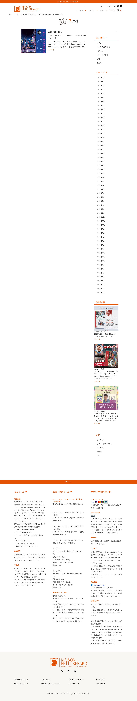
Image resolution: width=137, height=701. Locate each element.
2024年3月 (101, 165)
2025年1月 (101, 129)
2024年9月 (101, 141)
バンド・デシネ (102, 55)
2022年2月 (101, 245)
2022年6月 (101, 233)
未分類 (99, 63)
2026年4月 (101, 81)
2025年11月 (101, 89)
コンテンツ (82, 10)
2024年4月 (101, 161)
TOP (9, 14)
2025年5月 (101, 113)
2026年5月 (101, 77)
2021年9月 (101, 265)
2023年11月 (101, 181)
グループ (104, 10)
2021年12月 (101, 253)
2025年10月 (101, 93)
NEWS (16, 14)
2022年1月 (101, 249)
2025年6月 (101, 109)
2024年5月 (101, 157)
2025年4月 (101, 117)
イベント (100, 43)
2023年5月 (101, 201)
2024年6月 (101, 153)
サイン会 (100, 440)
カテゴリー (93, 10)
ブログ (109, 6)
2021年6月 (101, 277)
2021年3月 (101, 289)
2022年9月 (101, 229)
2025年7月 (101, 105)
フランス (100, 448)
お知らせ (100, 51)
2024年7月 (101, 149)
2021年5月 (101, 281)
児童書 (99, 452)
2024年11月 (101, 133)
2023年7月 (101, 193)
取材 (98, 59)
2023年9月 (101, 189)
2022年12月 (101, 217)
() (119, 10)
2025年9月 (101, 97)
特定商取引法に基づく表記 (50, 684)
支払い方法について (21, 680)
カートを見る (100, 680)
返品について (46, 680)
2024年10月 (101, 137)
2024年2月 (101, 169)
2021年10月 (101, 261)
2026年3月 (101, 85)
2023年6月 (101, 197)
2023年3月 (101, 209)
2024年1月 (101, 173)
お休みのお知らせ (103, 47)
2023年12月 (101, 177)
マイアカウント (74, 684)
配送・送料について (21, 684)
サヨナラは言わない (104, 444)
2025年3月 (101, 121)
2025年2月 (101, 125)
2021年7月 (101, 273)
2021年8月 (101, 269)
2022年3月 (101, 241)
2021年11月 (101, 257)
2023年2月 (101, 213)
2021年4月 (101, 285)
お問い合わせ (100, 684)
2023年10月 (101, 185)
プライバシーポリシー (76, 680)
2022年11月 (101, 221)
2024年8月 (101, 145)
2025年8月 (101, 101)
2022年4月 (101, 237)
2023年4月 (101, 205)
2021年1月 (101, 293)
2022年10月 (101, 225)
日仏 (98, 456)
